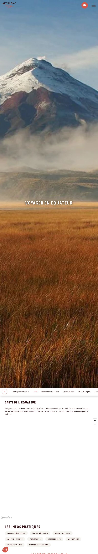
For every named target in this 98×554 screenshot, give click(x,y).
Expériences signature (50, 392)
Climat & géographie (16, 533)
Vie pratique (73, 539)
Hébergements (54, 539)
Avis (96, 392)
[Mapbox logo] (6, 517)
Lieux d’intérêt (69, 392)
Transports (35, 539)
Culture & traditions (38, 545)
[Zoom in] (95, 420)
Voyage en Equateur (21, 392)
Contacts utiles (14, 545)
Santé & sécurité (15, 539)
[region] (49, 468)
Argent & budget (62, 533)
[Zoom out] (95, 424)
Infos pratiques (84, 392)
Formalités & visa (40, 533)
